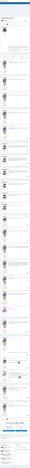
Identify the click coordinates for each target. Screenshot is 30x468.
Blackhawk (4, 448)
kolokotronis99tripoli (4, 144)
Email (19, 449)
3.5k (5, 378)
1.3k (4, 314)
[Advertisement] (10, 10)
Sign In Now (21, 430)
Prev (3, 24)
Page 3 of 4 (14, 24)
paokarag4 (4, 27)
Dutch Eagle (4, 60)
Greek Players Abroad (11, 21)
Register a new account (9, 430)
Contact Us (13, 466)
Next (10, 24)
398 (4, 151)
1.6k (4, 223)
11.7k (5, 69)
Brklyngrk (4, 307)
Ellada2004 (4, 371)
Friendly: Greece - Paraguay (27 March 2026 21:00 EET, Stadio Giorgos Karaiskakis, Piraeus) (7, 455)
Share (21, 20)
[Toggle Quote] (9, 373)
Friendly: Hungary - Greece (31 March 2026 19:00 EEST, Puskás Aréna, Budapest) (7, 459)
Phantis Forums (4, 1)
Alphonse (5, 20)
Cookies (17, 466)
